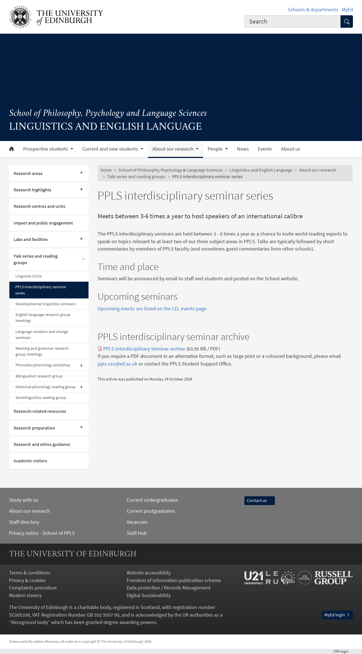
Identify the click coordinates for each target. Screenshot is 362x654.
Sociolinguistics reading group (41, 397)
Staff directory (24, 522)
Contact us (259, 500)
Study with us (23, 500)
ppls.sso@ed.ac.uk (117, 364)
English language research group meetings (43, 317)
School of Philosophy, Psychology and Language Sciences (108, 113)
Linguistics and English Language (261, 170)
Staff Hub (137, 533)
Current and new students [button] (110, 149)
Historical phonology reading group (46, 386)
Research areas (28, 173)
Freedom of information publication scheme (174, 580)
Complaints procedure (33, 588)
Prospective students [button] (46, 149)
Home (106, 170)
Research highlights (32, 190)
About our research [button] (173, 149)
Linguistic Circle (29, 276)
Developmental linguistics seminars (46, 303)
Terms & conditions (29, 573)
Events (265, 149)
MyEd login (337, 614)
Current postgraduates (151, 511)
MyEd (347, 10)
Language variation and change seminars (42, 334)
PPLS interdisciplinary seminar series (40, 289)
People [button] (216, 149)
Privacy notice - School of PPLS (42, 533)
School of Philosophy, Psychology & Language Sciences (170, 170)
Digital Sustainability (149, 595)
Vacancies (137, 522)
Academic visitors (30, 460)
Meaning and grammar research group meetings (42, 351)
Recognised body (29, 622)
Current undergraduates (152, 500)
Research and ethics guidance (42, 444)
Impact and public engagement (43, 223)
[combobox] (292, 21)
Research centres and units (39, 206)
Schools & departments (313, 10)
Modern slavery (25, 595)
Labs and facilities (31, 239)
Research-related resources (40, 411)
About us (290, 149)
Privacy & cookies (27, 580)
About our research (317, 170)
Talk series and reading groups (35, 259)
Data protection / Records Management (168, 588)
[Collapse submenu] (83, 259)
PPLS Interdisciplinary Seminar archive (144, 349)
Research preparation (34, 428)
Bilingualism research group (39, 376)
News (243, 149)
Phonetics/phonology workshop (43, 364)
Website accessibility (149, 573)
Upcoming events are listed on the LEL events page (152, 308)
